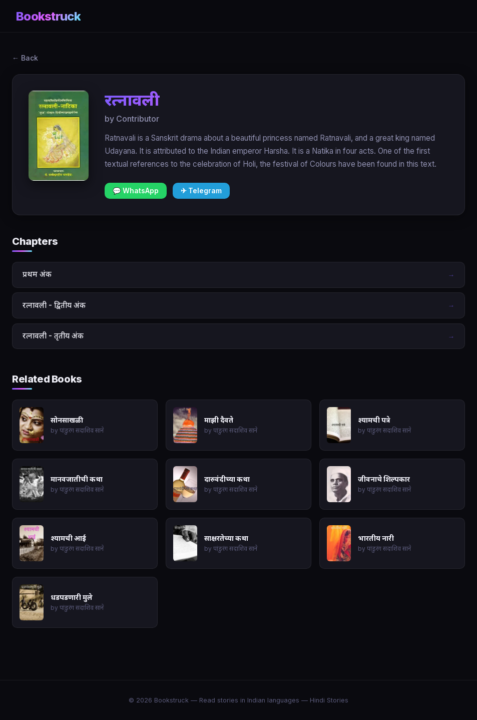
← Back (25, 58)
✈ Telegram (201, 191)
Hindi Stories (329, 700)
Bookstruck (48, 16)
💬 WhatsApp (136, 191)
